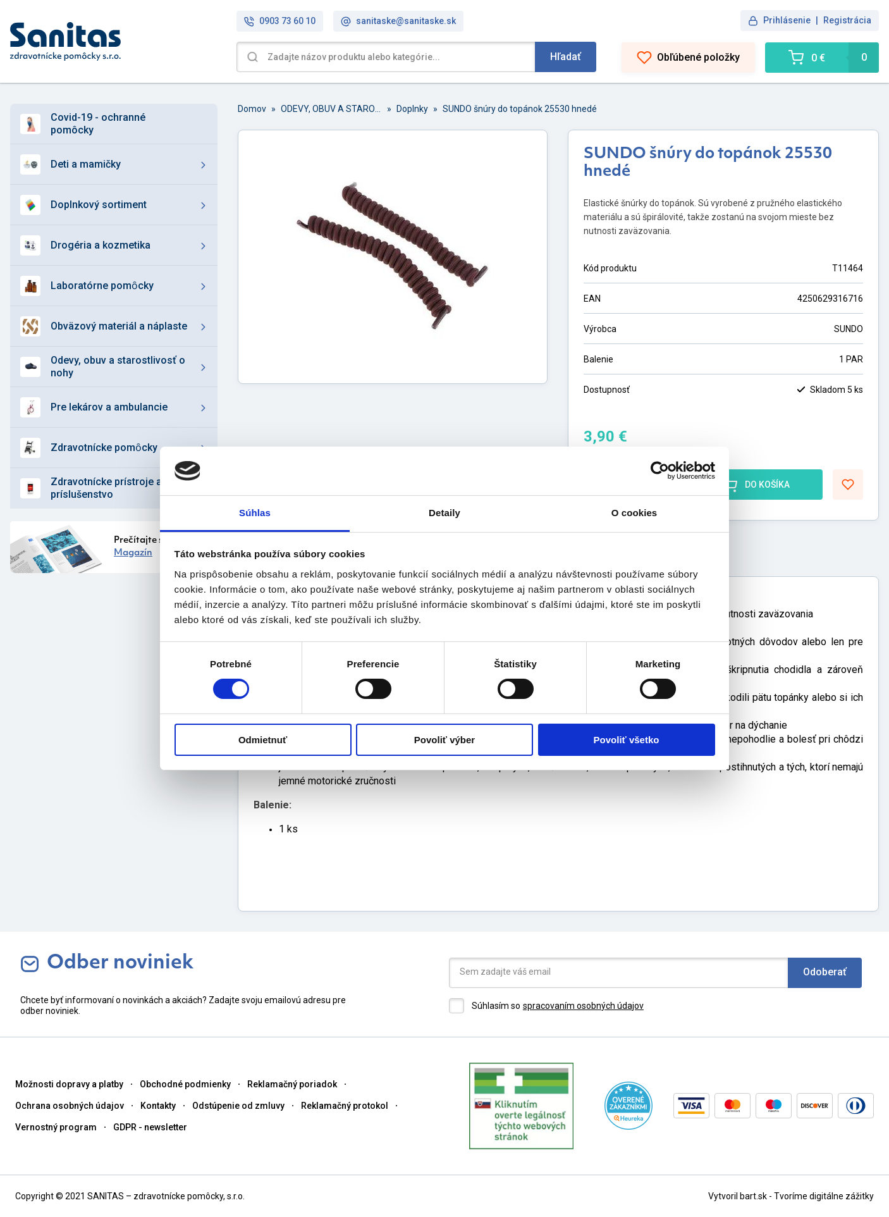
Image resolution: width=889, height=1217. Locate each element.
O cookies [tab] (634, 512)
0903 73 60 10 (280, 21)
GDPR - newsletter (150, 1127)
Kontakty (158, 1106)
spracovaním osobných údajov (583, 1006)
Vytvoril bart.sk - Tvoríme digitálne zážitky (791, 1196)
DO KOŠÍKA (756, 484)
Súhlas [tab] (255, 512)
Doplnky (412, 109)
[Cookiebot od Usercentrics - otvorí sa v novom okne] (659, 470)
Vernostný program (56, 1127)
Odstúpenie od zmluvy (238, 1106)
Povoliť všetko (626, 739)
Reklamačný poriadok (292, 1084)
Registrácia (847, 20)
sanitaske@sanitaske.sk (398, 21)
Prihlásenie (787, 20)
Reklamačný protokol (344, 1106)
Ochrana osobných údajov (69, 1106)
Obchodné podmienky (185, 1084)
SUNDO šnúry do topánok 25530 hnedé (520, 109)
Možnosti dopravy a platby (69, 1084)
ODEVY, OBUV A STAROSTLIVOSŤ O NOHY (331, 109)
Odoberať (825, 972)
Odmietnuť (262, 739)
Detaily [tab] (444, 512)
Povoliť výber (444, 739)
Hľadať (565, 57)
